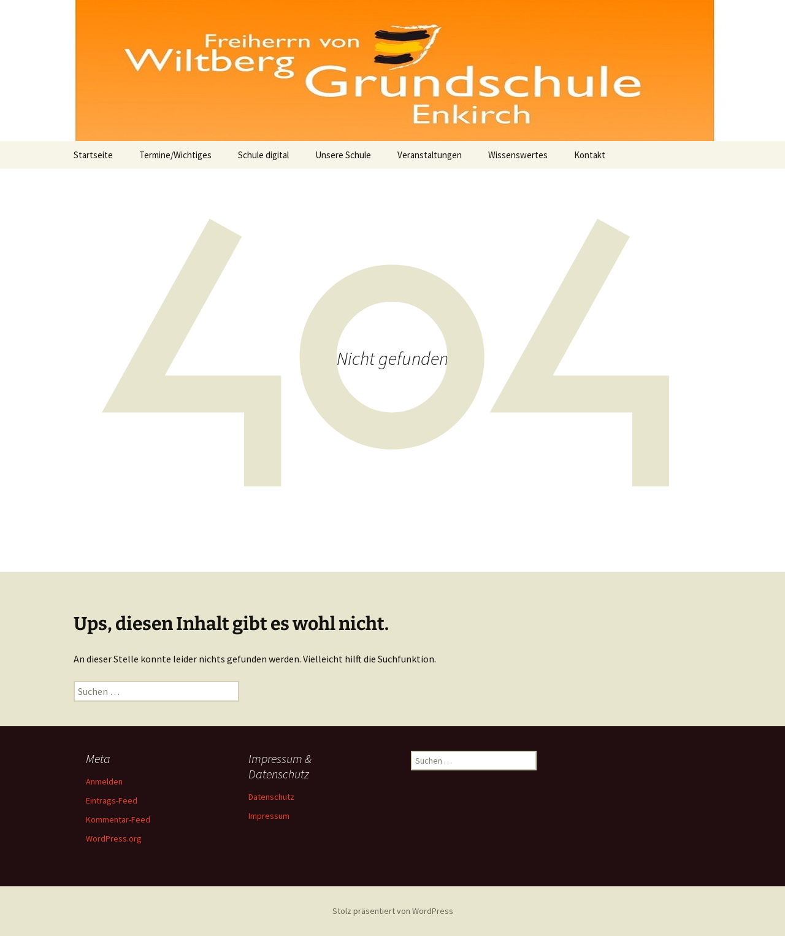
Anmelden (104, 781)
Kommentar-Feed (118, 819)
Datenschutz (271, 796)
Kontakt (589, 155)
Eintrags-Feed (111, 800)
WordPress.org (114, 838)
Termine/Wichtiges (175, 155)
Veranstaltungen (429, 155)
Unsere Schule (343, 155)
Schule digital (263, 155)
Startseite (93, 155)
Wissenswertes (518, 155)
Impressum (268, 815)
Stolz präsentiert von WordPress (392, 910)
